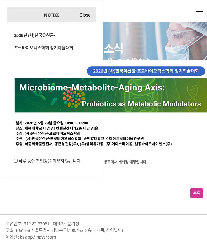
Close (85, 15)
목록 (196, 193)
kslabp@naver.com (38, 237)
